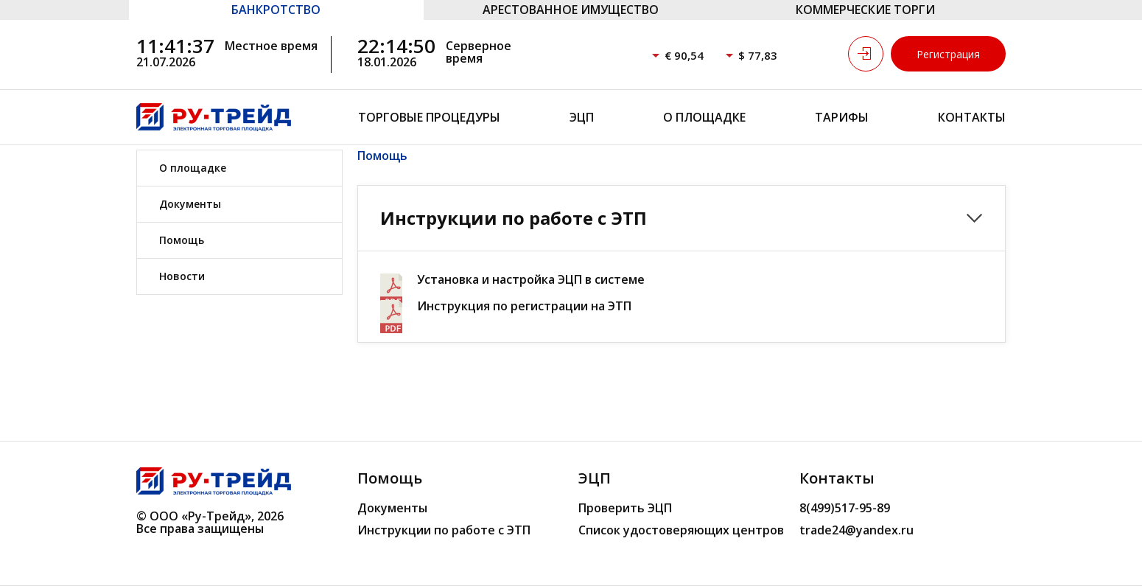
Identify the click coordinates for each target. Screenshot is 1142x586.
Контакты (972, 117)
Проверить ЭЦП (625, 508)
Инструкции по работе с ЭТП (443, 530)
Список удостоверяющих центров (681, 530)
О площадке (704, 117)
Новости (182, 276)
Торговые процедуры (429, 117)
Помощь (181, 240)
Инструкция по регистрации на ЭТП (524, 306)
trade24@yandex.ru (856, 530)
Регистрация (948, 54)
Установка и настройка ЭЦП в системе (531, 279)
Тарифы (842, 117)
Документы (190, 204)
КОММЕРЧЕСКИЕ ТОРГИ (865, 9)
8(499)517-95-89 (844, 508)
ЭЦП (582, 117)
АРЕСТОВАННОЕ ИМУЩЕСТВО (571, 9)
